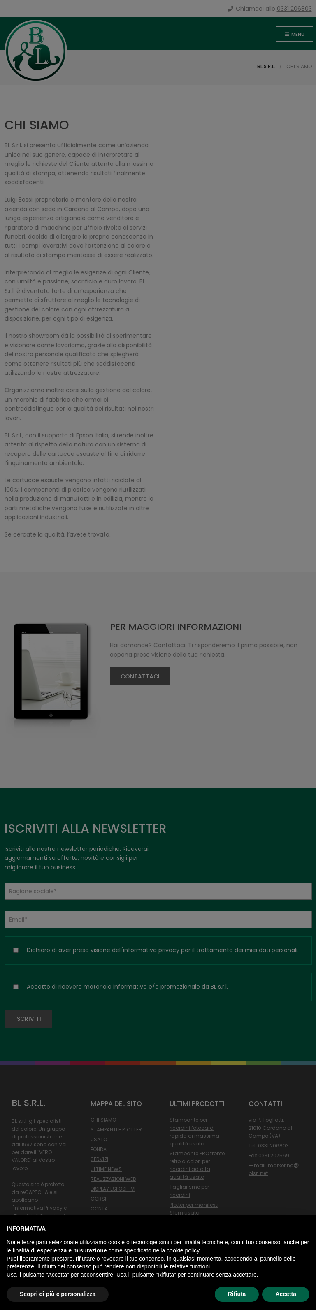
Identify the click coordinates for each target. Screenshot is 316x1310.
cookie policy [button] (183, 1250)
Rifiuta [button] (237, 1294)
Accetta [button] (285, 1294)
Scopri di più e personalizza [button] (57, 1294)
